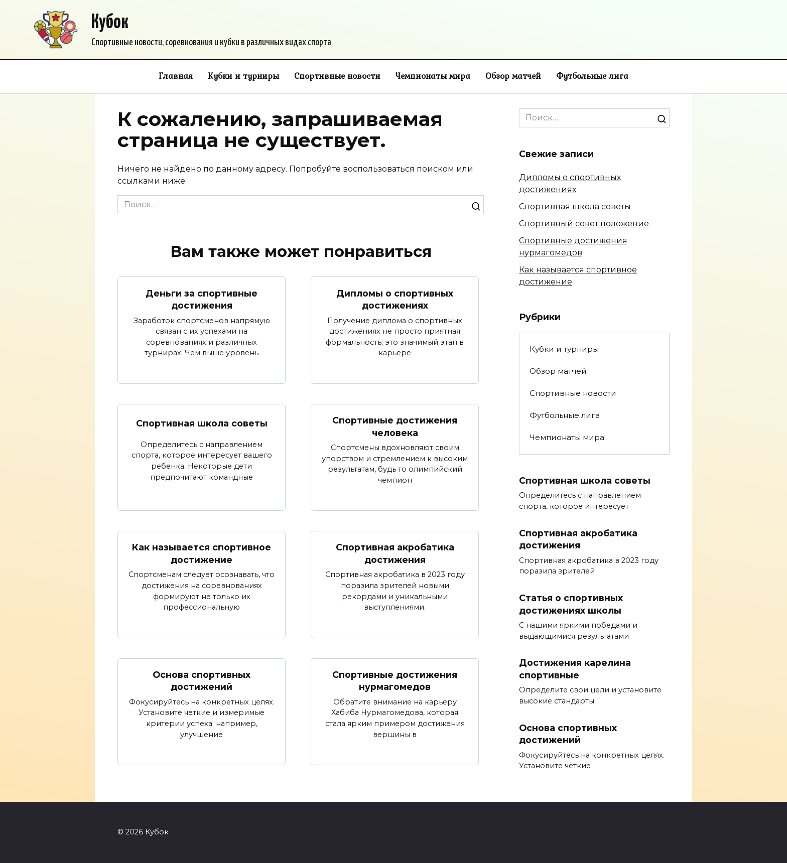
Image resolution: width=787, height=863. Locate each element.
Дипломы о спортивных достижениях (394, 299)
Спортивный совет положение (584, 223)
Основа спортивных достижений (201, 680)
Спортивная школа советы (202, 423)
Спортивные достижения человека (394, 426)
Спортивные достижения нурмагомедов (394, 680)
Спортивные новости (337, 75)
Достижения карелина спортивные (575, 669)
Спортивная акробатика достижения (395, 553)
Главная (176, 75)
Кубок (109, 23)
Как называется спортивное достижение (201, 553)
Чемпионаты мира (433, 75)
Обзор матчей (513, 75)
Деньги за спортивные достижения (201, 299)
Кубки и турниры (243, 75)
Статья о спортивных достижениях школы (571, 604)
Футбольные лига (592, 75)
